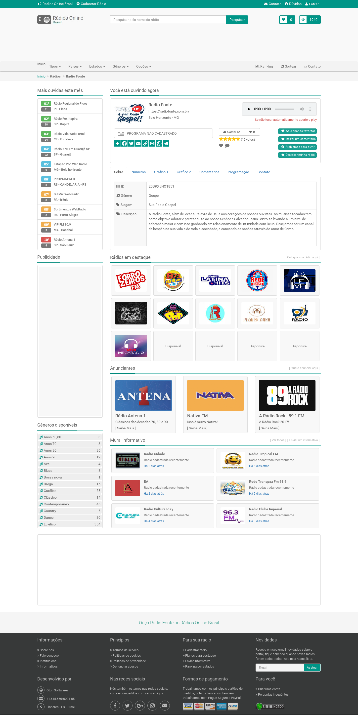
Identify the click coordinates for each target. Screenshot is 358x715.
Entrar (312, 4)
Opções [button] (143, 66)
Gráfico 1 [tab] (161, 172)
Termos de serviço (125, 650)
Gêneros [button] (121, 66)
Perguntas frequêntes (273, 694)
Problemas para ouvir (297, 147)
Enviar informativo (197, 661)
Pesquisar (237, 20)
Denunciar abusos (125, 666)
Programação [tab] (238, 172)
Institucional (48, 661)
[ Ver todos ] (278, 440)
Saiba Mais (125, 428)
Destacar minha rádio (298, 155)
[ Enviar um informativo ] (303, 440)
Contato (272, 4)
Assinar (312, 667)
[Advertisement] (179, 42)
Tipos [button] (55, 66)
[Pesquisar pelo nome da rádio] (168, 19)
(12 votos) (248, 139)
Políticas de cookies (126, 655)
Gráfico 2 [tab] (184, 172)
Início (41, 76)
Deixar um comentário (298, 139)
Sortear (288, 66)
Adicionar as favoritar (298, 131)
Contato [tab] (264, 172)
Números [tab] (139, 172)
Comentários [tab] (209, 172)
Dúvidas (293, 4)
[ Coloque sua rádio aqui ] (302, 257)
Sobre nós (46, 650)
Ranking (264, 66)
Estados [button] (97, 66)
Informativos (48, 666)
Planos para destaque (200, 655)
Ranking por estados (199, 666)
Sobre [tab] (118, 172)
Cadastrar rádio (195, 650)
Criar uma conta (268, 689)
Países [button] (75, 66)
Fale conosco (49, 655)
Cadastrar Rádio (91, 4)
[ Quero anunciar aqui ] (304, 368)
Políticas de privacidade (129, 661)
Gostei (231, 132)
